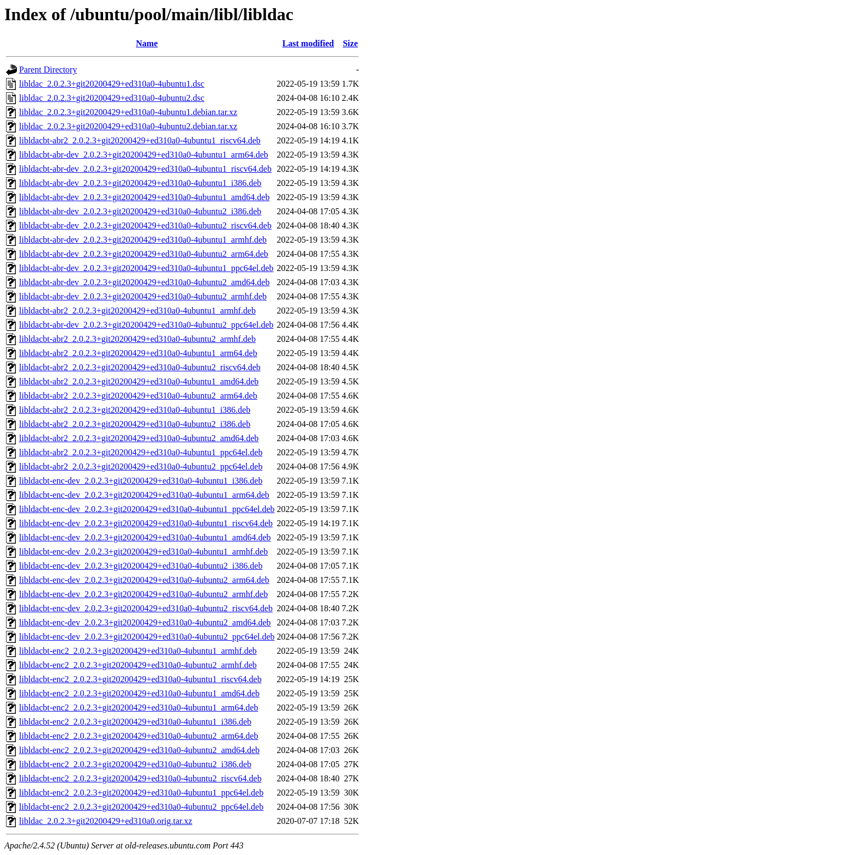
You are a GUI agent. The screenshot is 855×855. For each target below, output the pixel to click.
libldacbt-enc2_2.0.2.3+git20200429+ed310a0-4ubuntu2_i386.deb (135, 764)
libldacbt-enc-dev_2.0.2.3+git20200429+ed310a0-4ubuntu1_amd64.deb (145, 537)
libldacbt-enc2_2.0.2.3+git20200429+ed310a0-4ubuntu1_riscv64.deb (140, 679)
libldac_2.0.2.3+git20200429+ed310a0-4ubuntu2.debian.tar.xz (128, 126)
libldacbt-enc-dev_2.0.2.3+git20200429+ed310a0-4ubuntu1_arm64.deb (144, 494)
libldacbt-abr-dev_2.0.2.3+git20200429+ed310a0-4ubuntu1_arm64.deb (143, 154)
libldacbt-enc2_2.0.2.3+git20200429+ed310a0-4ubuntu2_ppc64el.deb (141, 806)
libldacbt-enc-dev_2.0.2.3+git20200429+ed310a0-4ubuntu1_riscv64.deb (146, 523)
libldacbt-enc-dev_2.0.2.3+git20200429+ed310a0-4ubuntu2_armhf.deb (143, 594)
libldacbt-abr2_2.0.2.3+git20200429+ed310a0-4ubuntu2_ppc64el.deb (140, 466)
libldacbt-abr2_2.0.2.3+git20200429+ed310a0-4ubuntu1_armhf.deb (137, 310)
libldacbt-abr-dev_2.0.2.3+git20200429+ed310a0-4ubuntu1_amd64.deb (144, 197)
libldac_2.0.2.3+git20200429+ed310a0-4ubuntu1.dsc (111, 83)
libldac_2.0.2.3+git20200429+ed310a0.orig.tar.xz (105, 821)
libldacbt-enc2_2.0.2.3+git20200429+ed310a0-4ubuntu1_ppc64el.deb (141, 792)
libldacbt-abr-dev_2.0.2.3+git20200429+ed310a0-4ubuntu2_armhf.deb (143, 296)
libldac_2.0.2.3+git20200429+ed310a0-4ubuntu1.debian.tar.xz (128, 112)
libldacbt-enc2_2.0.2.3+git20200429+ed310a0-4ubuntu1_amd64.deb (139, 693)
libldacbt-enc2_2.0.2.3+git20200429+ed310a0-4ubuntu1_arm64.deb (138, 707)
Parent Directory (48, 69)
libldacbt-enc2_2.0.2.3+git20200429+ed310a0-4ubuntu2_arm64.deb (138, 735)
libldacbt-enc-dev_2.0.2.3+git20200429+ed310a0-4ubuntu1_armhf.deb (143, 551)
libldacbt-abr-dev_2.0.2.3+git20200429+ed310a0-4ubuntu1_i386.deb (140, 183)
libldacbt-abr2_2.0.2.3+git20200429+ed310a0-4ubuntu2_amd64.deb (138, 438)
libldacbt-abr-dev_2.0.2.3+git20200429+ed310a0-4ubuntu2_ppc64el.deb (146, 324)
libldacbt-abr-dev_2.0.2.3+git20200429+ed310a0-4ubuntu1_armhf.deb (143, 239)
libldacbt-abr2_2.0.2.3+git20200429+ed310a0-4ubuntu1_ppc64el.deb (140, 452)
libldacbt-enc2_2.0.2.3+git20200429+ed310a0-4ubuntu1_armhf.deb (138, 650)
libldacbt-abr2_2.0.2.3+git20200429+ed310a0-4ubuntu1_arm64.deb (138, 353)
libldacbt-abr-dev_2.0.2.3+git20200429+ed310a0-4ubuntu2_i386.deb (140, 211)
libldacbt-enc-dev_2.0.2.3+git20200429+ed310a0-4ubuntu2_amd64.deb (145, 622)
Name (147, 43)
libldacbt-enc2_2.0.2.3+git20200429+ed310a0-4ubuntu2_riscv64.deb (140, 778)
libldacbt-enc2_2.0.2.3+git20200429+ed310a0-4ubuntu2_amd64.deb (139, 750)
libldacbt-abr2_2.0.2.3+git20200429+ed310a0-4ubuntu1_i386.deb (134, 409)
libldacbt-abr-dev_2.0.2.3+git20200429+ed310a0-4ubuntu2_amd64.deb (144, 282)
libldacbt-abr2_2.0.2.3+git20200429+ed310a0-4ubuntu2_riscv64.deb (140, 367)
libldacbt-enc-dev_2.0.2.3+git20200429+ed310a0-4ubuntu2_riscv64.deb (146, 608)
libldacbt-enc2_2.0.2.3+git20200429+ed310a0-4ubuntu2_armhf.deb (138, 665)
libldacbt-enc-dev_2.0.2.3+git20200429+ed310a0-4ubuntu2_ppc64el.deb (147, 636)
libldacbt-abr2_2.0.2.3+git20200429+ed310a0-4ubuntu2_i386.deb (134, 424)
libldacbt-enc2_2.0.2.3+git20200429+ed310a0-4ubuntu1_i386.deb (135, 721)
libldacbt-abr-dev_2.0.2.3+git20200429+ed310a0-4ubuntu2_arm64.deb (143, 253)
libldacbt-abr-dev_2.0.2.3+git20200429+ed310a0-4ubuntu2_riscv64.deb (145, 225)
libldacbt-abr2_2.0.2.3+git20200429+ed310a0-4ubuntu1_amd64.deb (138, 381)
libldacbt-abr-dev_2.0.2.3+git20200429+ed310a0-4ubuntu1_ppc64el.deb (146, 268)
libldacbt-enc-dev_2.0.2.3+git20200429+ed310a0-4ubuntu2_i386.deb (140, 565)
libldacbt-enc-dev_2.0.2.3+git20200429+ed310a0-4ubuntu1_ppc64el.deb (147, 509)
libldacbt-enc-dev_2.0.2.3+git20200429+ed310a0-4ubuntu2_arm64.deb (144, 580)
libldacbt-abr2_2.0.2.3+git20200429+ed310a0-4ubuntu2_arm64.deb (138, 395)
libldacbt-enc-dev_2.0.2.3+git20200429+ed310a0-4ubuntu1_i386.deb (140, 480)
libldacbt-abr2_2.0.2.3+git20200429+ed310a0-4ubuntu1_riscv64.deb (140, 140)
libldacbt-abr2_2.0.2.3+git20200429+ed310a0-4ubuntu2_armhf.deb (137, 339)
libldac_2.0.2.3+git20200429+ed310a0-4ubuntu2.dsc (111, 98)
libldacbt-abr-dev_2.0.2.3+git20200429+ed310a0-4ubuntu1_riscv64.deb (145, 168)
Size (350, 43)
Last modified (308, 43)
